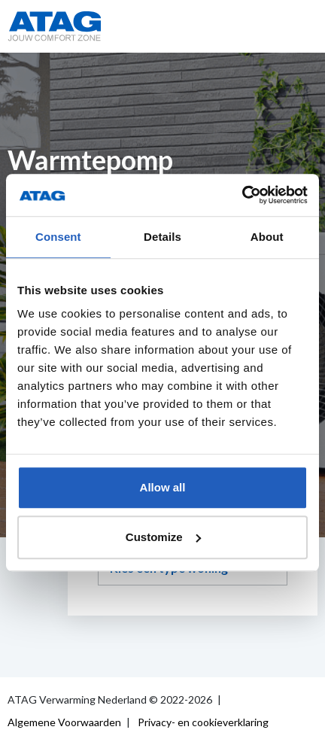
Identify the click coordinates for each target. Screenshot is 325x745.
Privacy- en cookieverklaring (203, 722)
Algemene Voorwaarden (64, 722)
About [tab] (267, 236)
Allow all (163, 487)
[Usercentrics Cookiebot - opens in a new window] (242, 195)
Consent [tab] (58, 236)
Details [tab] (162, 236)
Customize (163, 537)
